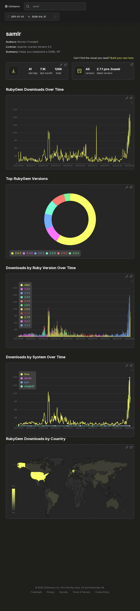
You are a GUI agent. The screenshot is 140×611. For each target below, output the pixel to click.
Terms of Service (81, 592)
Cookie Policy (102, 592)
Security (63, 592)
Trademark (36, 592)
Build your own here (122, 57)
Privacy (50, 592)
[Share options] (61, 64)
